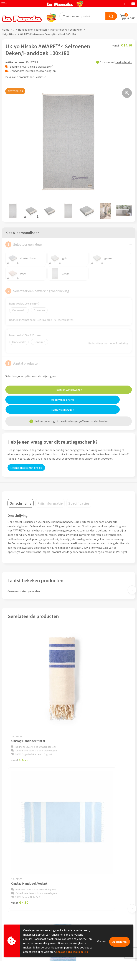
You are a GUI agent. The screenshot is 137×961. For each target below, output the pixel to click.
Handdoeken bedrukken (32, 29)
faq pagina (48, 448)
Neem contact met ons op (26, 458)
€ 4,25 (19, 701)
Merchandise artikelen (83, 886)
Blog (73, 908)
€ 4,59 (19, 795)
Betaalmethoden (12, 914)
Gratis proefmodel (13, 892)
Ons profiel (77, 831)
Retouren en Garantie (15, 908)
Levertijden (9, 903)
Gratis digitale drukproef (17, 897)
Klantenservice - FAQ (14, 886)
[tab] (20, 493)
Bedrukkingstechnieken (84, 892)
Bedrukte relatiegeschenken (87, 897)
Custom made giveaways (85, 881)
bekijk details (124, 62)
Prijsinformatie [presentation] (50, 493)
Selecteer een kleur (23, 244)
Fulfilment (8, 919)
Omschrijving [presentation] (20, 493)
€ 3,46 (80, 795)
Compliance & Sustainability (87, 842)
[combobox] (82, 16)
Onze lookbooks (80, 902)
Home (5, 29)
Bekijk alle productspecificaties (25, 77)
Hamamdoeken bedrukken (66, 29)
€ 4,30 (80, 701)
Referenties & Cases (82, 837)
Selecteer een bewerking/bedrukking (37, 291)
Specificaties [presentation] (78, 493)
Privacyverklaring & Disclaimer (88, 853)
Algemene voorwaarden (84, 847)
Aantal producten (22, 363)
